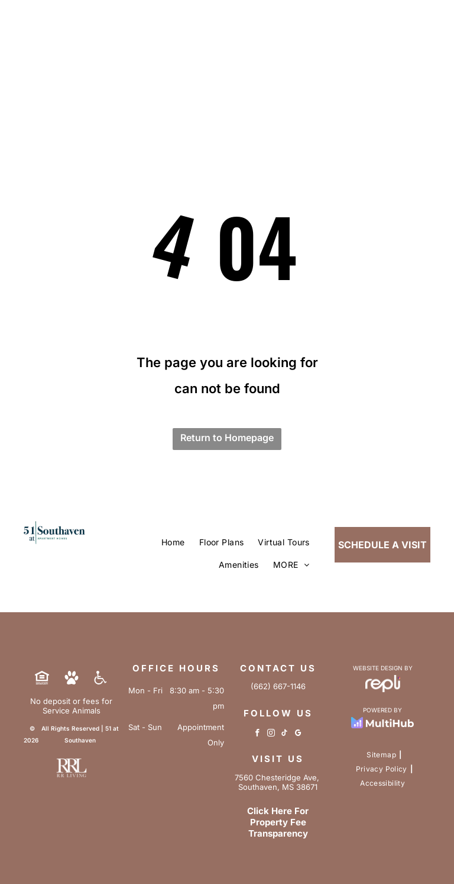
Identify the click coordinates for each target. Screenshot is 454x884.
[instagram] (271, 734)
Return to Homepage (227, 437)
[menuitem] (173, 542)
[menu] (428, 35)
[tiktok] (284, 734)
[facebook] (257, 734)
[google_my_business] (298, 734)
